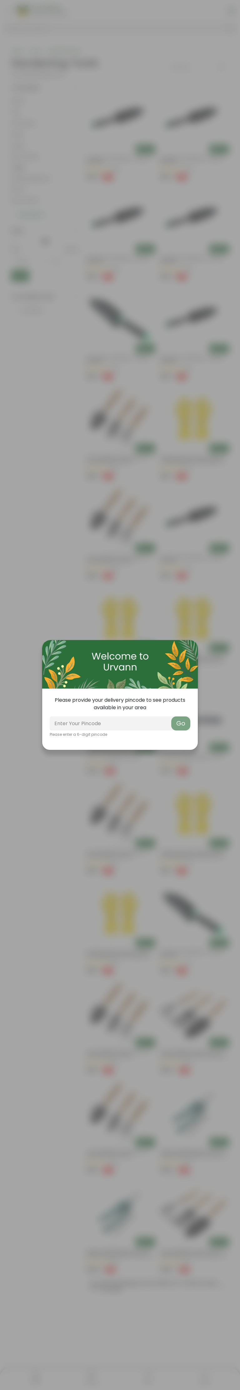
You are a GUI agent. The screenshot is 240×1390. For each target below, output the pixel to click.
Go (180, 723)
